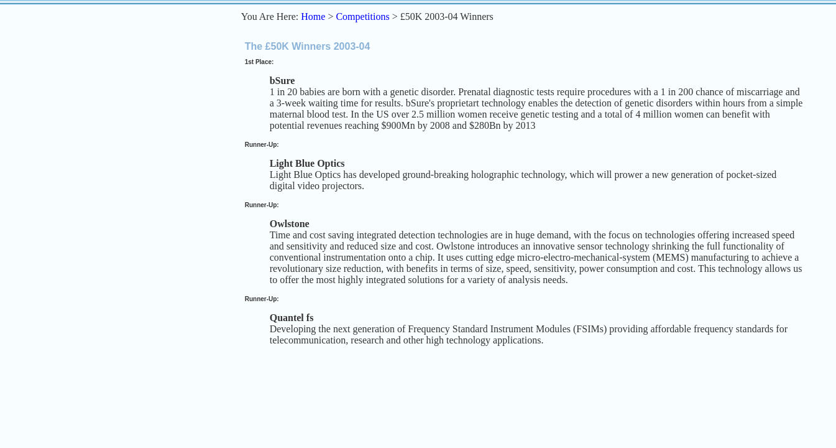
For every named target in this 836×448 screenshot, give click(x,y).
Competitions (362, 16)
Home (313, 16)
